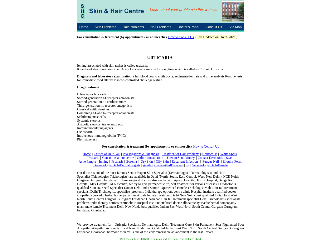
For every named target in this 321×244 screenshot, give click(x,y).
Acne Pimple (87, 161)
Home (87, 154)
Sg (187, 165)
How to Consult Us (181, 37)
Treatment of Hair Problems (180, 154)
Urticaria (93, 157)
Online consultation (150, 157)
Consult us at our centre (118, 157)
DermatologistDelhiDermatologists (116, 165)
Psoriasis (117, 161)
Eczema (131, 161)
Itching (103, 161)
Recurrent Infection (185, 161)
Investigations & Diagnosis (141, 154)
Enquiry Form (232, 161)
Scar (229, 157)
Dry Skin (147, 161)
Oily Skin (162, 161)
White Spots (228, 154)
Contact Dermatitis (210, 157)
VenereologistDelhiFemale (210, 165)
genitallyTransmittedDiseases (163, 165)
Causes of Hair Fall (107, 154)
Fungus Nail (211, 161)
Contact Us (209, 154)
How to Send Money (181, 157)
